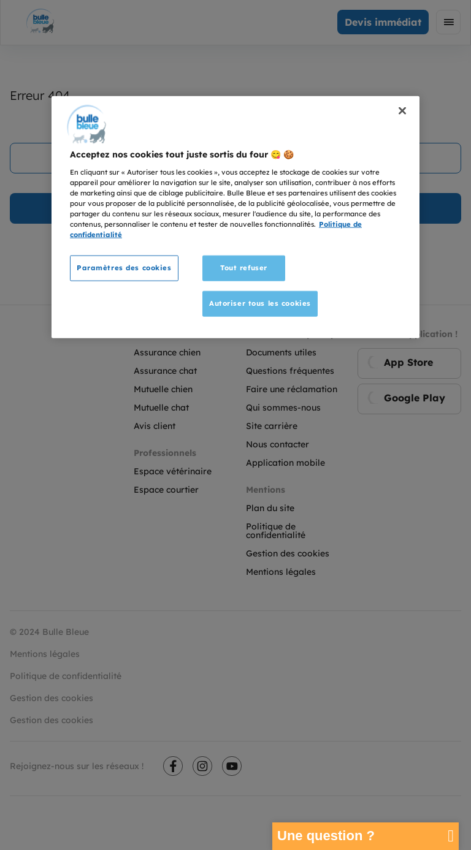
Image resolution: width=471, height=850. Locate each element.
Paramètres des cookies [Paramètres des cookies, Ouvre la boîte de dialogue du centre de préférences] (124, 268)
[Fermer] (402, 110)
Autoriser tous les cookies (260, 303)
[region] (235, 217)
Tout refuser (243, 268)
